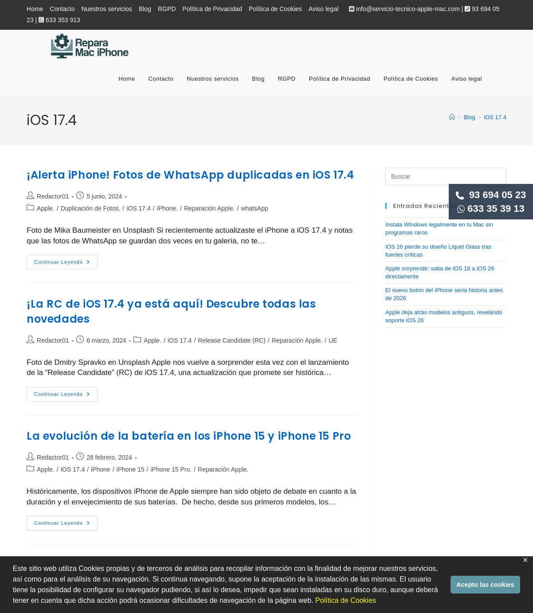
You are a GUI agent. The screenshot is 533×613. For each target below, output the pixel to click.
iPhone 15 (131, 469)
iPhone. (167, 208)
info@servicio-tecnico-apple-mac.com (404, 8)
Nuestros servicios (107, 8)
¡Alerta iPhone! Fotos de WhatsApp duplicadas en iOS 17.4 (190, 175)
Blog (145, 8)
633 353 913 (59, 19)
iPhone (100, 469)
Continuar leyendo (66, 264)
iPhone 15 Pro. (171, 469)
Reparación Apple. (209, 208)
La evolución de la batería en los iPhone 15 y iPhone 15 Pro (189, 436)
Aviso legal (323, 8)
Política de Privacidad (212, 8)
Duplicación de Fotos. (91, 208)
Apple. (46, 208)
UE (333, 340)
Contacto (62, 8)
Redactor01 (53, 196)
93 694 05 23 (491, 194)
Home (35, 8)
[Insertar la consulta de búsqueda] (445, 176)
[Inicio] (452, 117)
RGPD (167, 8)
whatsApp (254, 208)
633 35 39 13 (491, 208)
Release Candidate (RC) (232, 340)
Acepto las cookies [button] (485, 584)
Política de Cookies (345, 600)
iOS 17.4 (495, 117)
